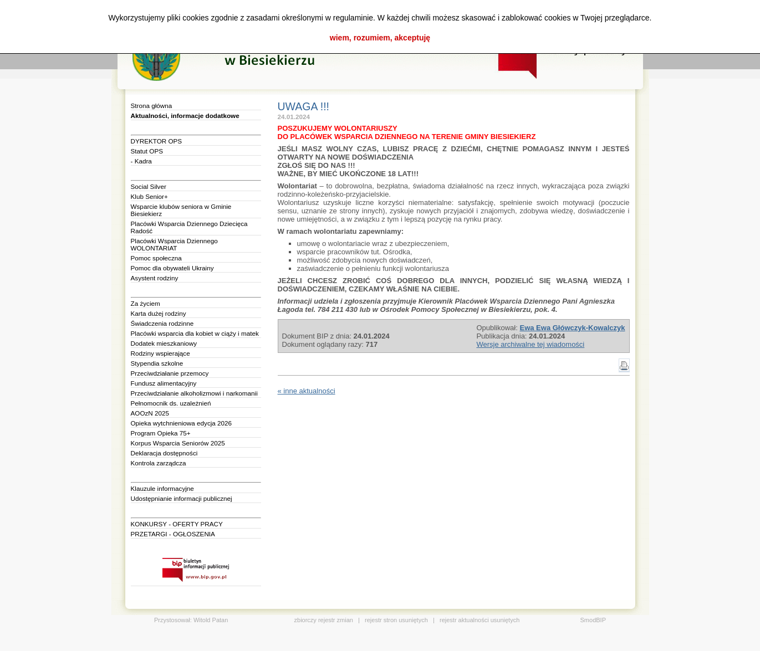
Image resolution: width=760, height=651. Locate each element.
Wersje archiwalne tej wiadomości (530, 344)
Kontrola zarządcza (158, 463)
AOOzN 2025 (150, 413)
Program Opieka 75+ (161, 433)
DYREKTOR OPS (156, 141)
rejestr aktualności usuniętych (479, 620)
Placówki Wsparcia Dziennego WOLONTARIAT (174, 244)
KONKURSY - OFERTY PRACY (177, 523)
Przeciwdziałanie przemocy (170, 373)
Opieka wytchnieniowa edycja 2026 (181, 423)
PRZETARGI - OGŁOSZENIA (173, 533)
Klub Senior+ (149, 196)
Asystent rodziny (154, 277)
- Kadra (141, 161)
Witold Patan (210, 620)
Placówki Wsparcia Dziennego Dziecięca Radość (189, 227)
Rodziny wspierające (160, 353)
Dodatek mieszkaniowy (164, 343)
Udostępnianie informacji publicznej (181, 498)
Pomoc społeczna (156, 258)
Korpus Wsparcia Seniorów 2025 (178, 443)
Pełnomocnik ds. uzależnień (171, 403)
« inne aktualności (306, 391)
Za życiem (145, 303)
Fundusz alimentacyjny (164, 383)
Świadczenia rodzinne (162, 323)
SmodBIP (593, 620)
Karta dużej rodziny (158, 313)
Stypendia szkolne (157, 363)
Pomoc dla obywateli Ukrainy (172, 267)
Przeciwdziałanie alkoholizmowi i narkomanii (194, 393)
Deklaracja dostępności (164, 453)
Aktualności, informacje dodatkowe (185, 115)
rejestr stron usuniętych (396, 620)
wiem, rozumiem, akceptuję (380, 37)
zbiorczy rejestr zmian (323, 620)
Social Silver (148, 186)
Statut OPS (147, 151)
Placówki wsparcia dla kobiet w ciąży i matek (195, 333)
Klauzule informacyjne (162, 488)
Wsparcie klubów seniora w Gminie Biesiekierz (181, 210)
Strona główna (151, 105)
